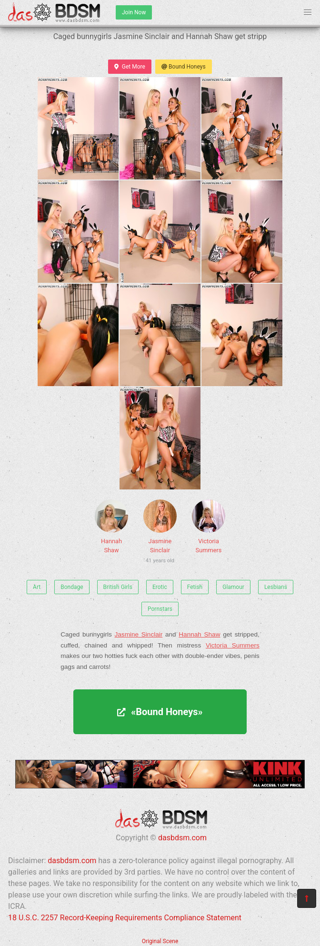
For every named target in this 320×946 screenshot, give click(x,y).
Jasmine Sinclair (160, 533)
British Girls (117, 587)
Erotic (159, 587)
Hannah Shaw (111, 526)
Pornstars (160, 609)
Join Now (134, 12)
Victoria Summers (208, 526)
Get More (129, 66)
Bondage (71, 587)
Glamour (233, 587)
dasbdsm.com (182, 837)
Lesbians (275, 587)
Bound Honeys (183, 66)
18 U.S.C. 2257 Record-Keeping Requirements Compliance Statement (124, 917)
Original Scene (160, 941)
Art (36, 587)
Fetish (195, 587)
